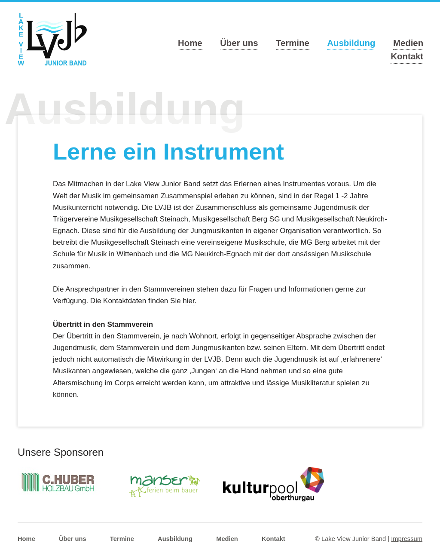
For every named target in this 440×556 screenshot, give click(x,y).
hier (188, 301)
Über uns (239, 43)
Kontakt (407, 56)
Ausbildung (351, 43)
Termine (292, 43)
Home (190, 43)
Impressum (406, 538)
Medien (408, 43)
